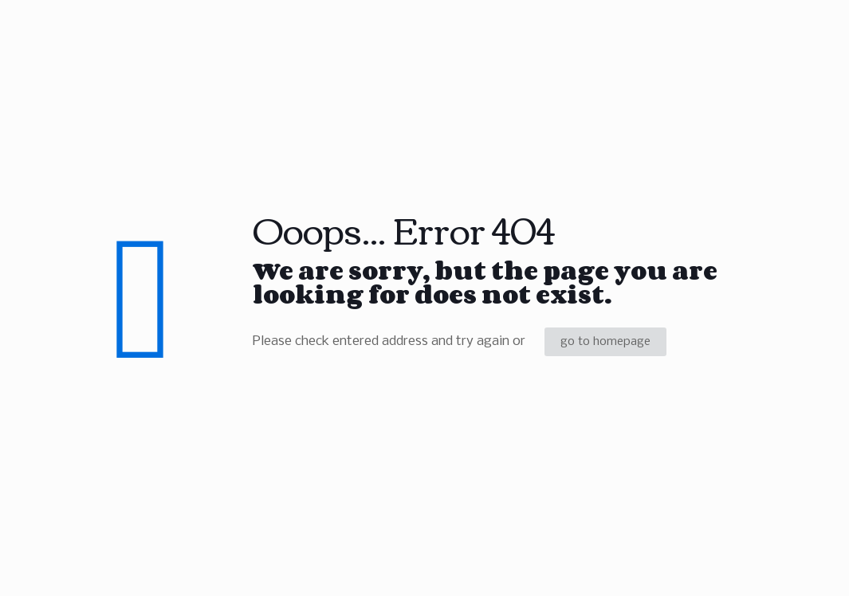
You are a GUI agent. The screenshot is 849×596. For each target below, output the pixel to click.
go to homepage (605, 341)
